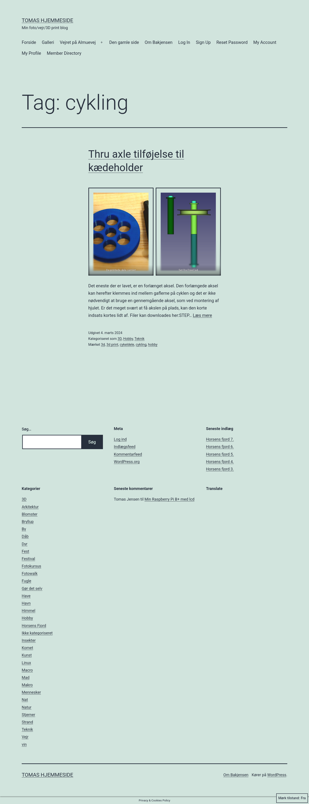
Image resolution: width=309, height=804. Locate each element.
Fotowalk (30, 573)
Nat (25, 699)
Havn (26, 603)
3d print (112, 344)
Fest (25, 551)
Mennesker (31, 692)
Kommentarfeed (128, 454)
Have (26, 596)
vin (24, 744)
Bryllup (28, 521)
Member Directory (64, 53)
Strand (27, 722)
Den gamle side (124, 42)
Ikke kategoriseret (37, 633)
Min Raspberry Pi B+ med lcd (170, 499)
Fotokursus (31, 566)
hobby (152, 344)
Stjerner (28, 714)
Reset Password (232, 42)
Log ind (120, 439)
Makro (27, 685)
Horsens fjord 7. (220, 439)
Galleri (48, 42)
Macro (27, 670)
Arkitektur (30, 507)
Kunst (27, 655)
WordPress (276, 775)
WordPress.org (127, 461)
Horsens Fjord (34, 625)
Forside (29, 42)
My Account (264, 42)
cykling (141, 344)
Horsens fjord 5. (220, 454)
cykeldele (127, 344)
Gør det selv (32, 588)
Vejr (25, 737)
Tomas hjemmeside (47, 20)
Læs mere (202, 315)
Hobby (128, 339)
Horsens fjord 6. (220, 446)
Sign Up (203, 42)
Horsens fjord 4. (220, 461)
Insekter (29, 640)
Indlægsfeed (124, 446)
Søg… (26, 429)
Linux (26, 662)
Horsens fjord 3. (220, 469)
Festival (28, 558)
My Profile (31, 53)
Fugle (26, 581)
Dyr (24, 544)
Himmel (28, 610)
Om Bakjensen (158, 42)
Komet (27, 647)
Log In (184, 42)
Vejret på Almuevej (78, 42)
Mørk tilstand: (292, 798)
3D (119, 339)
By (24, 529)
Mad (26, 677)
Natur (26, 707)
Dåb (25, 536)
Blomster (29, 514)
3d (103, 344)
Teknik (139, 339)
